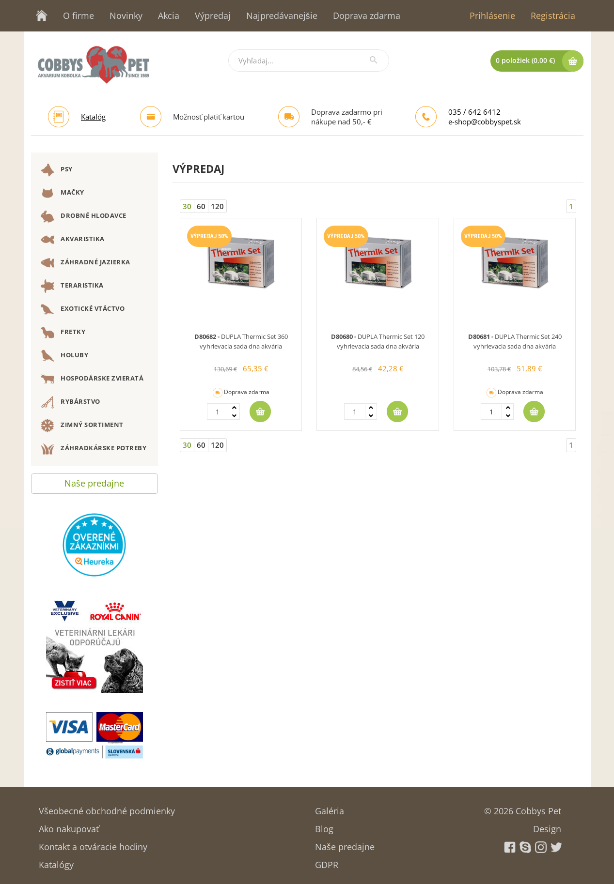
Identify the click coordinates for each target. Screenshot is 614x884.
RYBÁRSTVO (70, 402)
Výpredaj (213, 15)
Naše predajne (94, 481)
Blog (324, 825)
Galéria (329, 807)
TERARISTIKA (72, 286)
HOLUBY (65, 356)
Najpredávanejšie (281, 15)
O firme (78, 15)
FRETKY (63, 332)
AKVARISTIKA (73, 239)
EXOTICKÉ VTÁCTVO (83, 309)
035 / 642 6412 (474, 112)
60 (201, 206)
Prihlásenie (492, 15)
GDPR (326, 861)
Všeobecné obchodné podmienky (107, 807)
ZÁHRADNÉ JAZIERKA (85, 263)
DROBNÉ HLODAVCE (83, 216)
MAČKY (62, 193)
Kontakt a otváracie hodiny (93, 843)
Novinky (126, 15)
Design (547, 825)
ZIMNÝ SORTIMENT (82, 425)
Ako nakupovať (69, 825)
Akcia (168, 15)
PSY (57, 170)
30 (187, 206)
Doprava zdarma (366, 15)
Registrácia (553, 15)
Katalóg (93, 117)
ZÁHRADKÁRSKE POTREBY (94, 449)
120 (217, 206)
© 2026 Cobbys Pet (522, 807)
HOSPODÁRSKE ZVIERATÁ (92, 379)
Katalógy (56, 861)
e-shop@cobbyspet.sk (484, 121)
